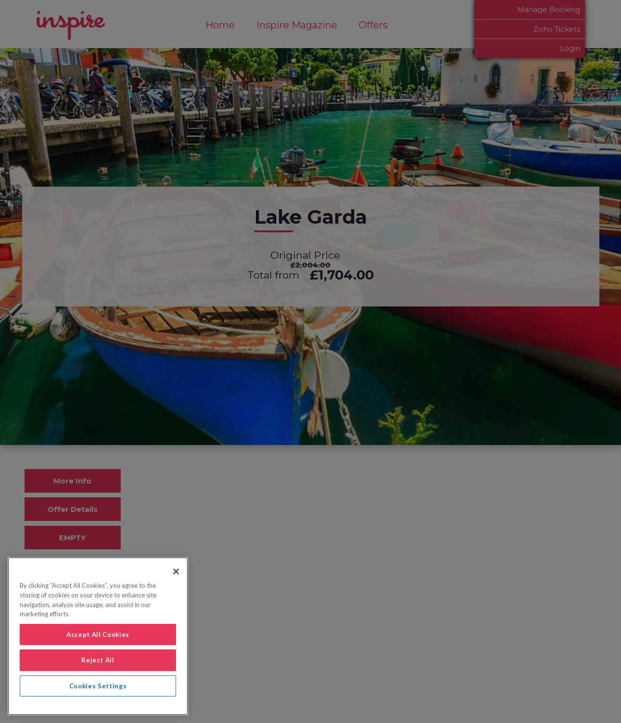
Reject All (97, 660)
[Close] (176, 571)
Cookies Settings (98, 686)
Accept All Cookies (97, 634)
